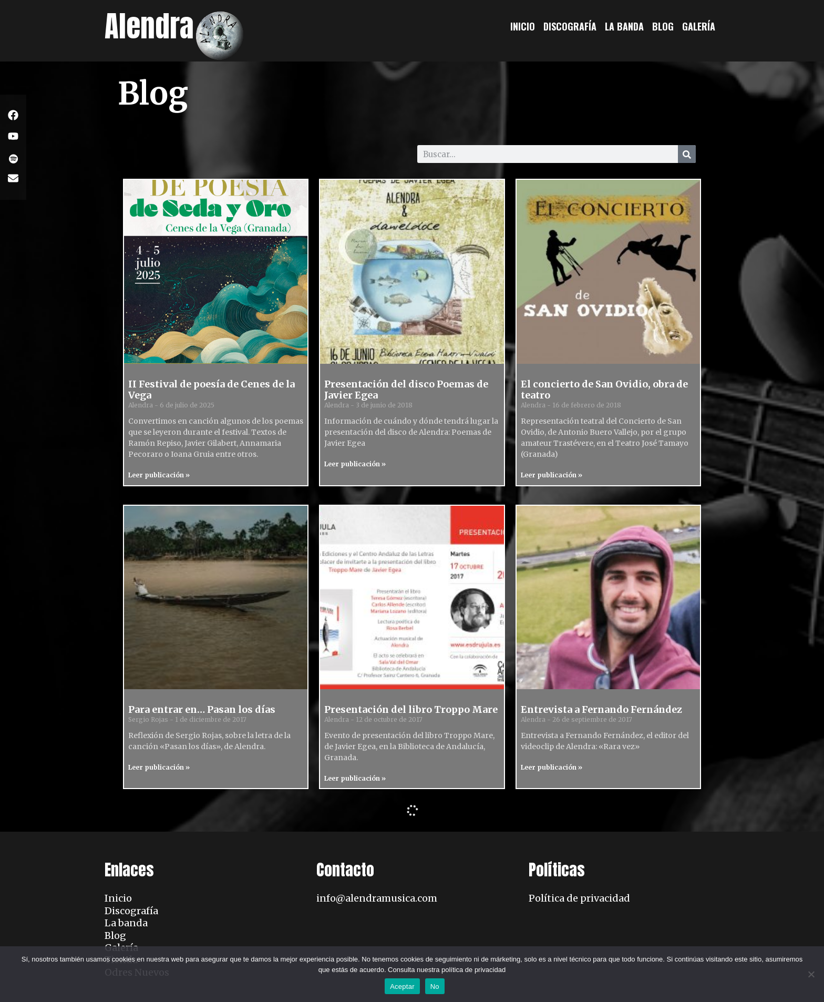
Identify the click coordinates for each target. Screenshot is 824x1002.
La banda (624, 26)
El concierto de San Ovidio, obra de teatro (604, 390)
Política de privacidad (579, 898)
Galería (698, 26)
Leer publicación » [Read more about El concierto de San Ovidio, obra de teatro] (551, 475)
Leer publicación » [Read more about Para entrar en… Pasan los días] (159, 767)
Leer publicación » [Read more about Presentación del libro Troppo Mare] (355, 778)
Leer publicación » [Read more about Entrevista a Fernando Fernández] (551, 767)
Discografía (569, 26)
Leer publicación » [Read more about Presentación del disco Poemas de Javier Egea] (355, 464)
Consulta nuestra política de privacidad (447, 970)
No (434, 986)
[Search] (687, 154)
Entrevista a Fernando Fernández (601, 709)
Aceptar (402, 986)
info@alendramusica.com (376, 898)
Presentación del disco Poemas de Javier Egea (406, 390)
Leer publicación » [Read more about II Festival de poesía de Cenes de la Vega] (159, 475)
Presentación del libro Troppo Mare (411, 709)
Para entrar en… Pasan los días (201, 709)
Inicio (522, 26)
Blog (663, 26)
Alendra (149, 26)
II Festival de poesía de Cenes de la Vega (211, 390)
